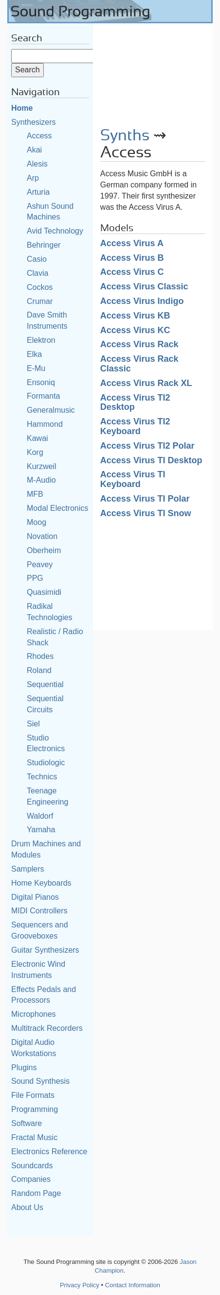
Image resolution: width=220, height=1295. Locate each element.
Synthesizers (33, 122)
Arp (33, 178)
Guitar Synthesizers (45, 950)
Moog (36, 522)
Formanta (43, 396)
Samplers (27, 869)
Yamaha (41, 829)
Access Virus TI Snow (145, 513)
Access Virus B (132, 258)
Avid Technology (55, 231)
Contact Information (132, 1285)
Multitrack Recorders (47, 1028)
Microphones (33, 1014)
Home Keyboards (41, 883)
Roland (39, 670)
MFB (35, 494)
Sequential (45, 684)
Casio (37, 259)
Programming (34, 1109)
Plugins (24, 1067)
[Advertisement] (152, 71)
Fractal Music (34, 1137)
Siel (33, 724)
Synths (124, 135)
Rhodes (40, 656)
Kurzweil (41, 466)
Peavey (40, 564)
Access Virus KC (135, 330)
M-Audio (41, 480)
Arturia (38, 192)
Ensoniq (41, 382)
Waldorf (40, 816)
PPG (35, 578)
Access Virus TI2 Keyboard (135, 426)
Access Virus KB (135, 315)
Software (26, 1123)
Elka (34, 354)
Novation (42, 536)
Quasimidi (44, 592)
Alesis (37, 164)
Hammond (45, 424)
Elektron (41, 340)
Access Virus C (132, 272)
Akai (34, 150)
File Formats (33, 1095)
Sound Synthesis (40, 1081)
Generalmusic (51, 410)
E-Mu (36, 368)
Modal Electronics (57, 508)
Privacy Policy (79, 1285)
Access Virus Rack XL (146, 383)
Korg (35, 452)
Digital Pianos (35, 897)
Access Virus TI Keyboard (132, 479)
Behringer (43, 245)
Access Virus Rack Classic (139, 363)
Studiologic (46, 762)
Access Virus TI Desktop (151, 460)
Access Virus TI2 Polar (147, 446)
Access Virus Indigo (142, 301)
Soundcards (32, 1165)
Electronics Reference (49, 1151)
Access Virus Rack (139, 344)
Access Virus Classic (144, 286)
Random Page (36, 1193)
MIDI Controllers (39, 911)
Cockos (40, 287)
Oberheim (44, 550)
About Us (27, 1207)
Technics (42, 777)
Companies (31, 1179)
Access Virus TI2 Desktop (135, 402)
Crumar (40, 301)
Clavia (37, 273)
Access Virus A (132, 243)
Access (39, 136)
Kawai (37, 438)
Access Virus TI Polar (145, 499)
